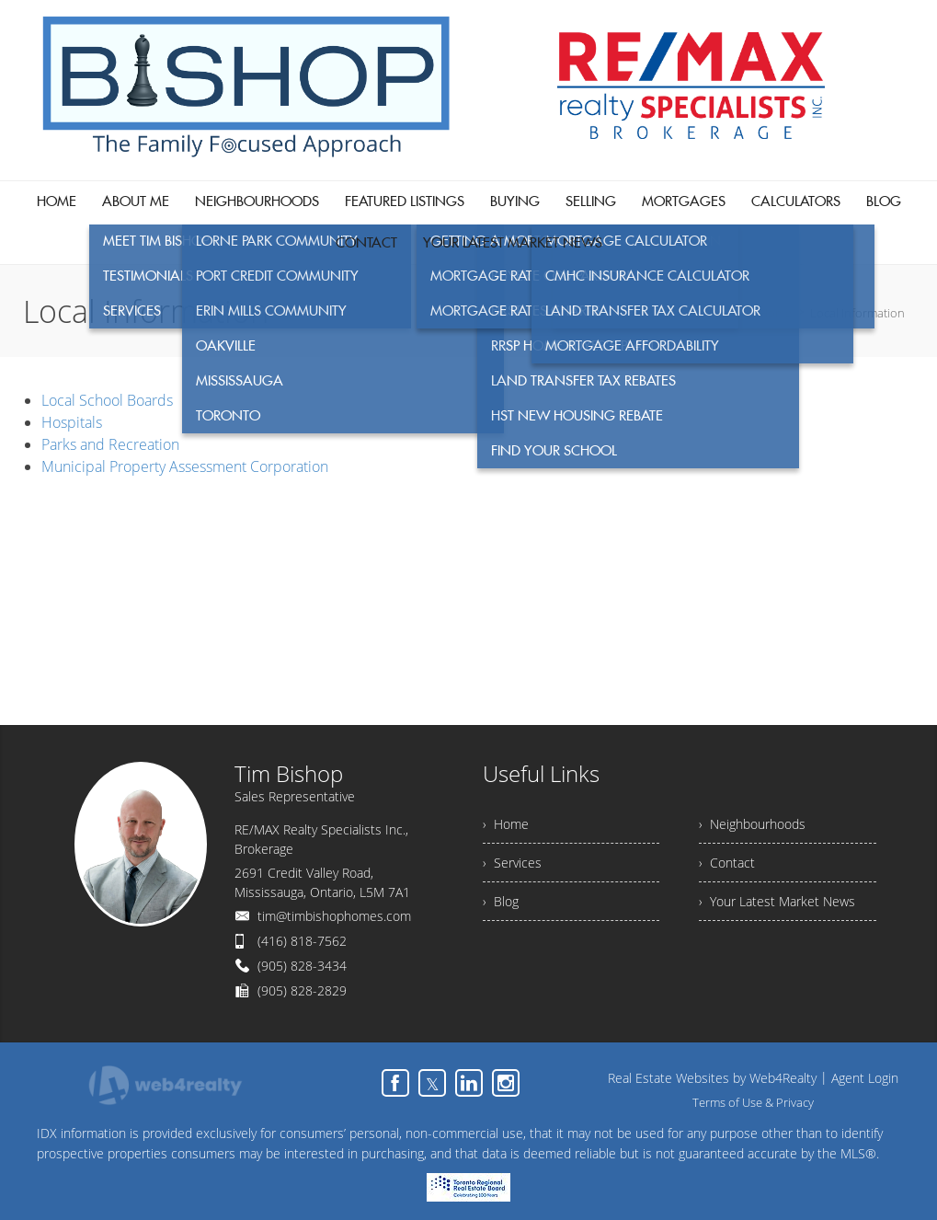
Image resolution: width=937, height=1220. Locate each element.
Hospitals (71, 422)
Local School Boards (107, 400)
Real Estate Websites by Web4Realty (712, 1078)
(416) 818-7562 (302, 941)
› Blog (501, 901)
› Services (512, 862)
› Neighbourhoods (752, 824)
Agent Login (864, 1078)
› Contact (727, 862)
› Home (506, 824)
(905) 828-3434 (302, 965)
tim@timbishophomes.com (334, 916)
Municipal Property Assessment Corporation (184, 466)
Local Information (857, 313)
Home (776, 313)
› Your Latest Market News (777, 901)
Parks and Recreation (110, 444)
